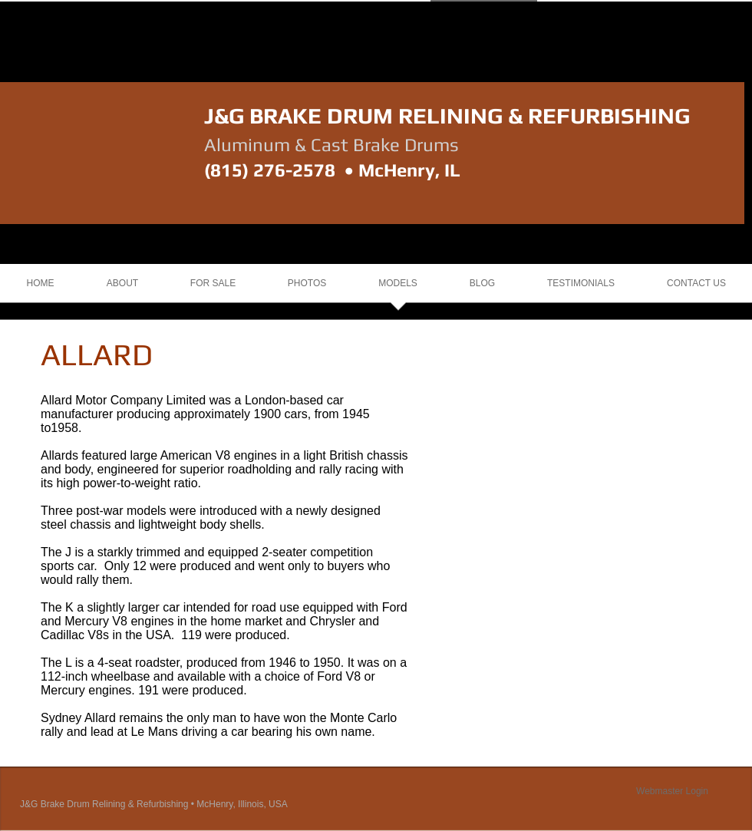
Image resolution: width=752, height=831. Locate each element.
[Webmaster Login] (672, 791)
